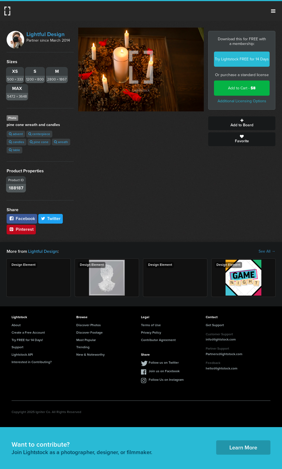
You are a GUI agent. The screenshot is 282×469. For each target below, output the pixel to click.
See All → (267, 251)
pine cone (39, 142)
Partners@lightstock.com (224, 354)
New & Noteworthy (90, 354)
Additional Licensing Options (242, 101)
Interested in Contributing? (32, 362)
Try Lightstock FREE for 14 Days (242, 59)
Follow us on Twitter (164, 362)
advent (16, 134)
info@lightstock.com (221, 339)
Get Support (215, 325)
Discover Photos (88, 325)
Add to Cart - (242, 88)
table (14, 150)
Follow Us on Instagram (166, 379)
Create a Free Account (28, 332)
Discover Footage (89, 332)
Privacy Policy (151, 332)
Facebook (22, 218)
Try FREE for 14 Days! (27, 339)
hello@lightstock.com (221, 368)
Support (17, 347)
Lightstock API (22, 354)
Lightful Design (45, 34)
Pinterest (21, 229)
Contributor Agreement (158, 339)
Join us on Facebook (164, 371)
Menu (273, 11)
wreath (61, 142)
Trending (83, 347)
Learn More (243, 447)
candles (16, 142)
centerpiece (39, 134)
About (16, 325)
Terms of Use (151, 325)
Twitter (50, 218)
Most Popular (86, 339)
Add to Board (242, 123)
